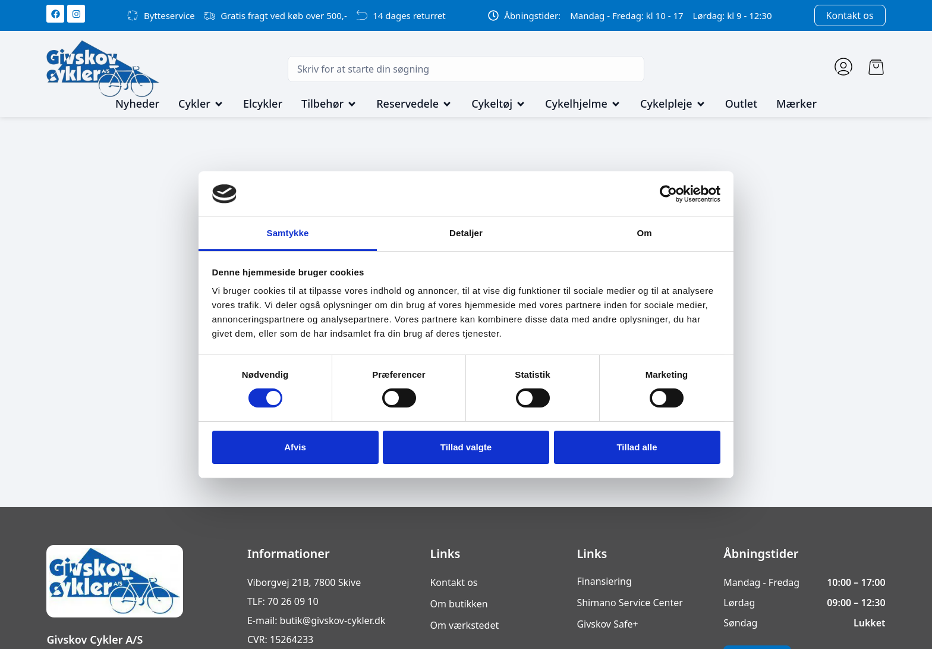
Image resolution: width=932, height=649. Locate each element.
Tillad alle (636, 447)
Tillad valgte (466, 447)
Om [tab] (644, 233)
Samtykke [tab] (288, 233)
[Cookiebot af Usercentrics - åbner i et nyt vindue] (668, 194)
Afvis (295, 447)
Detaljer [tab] (466, 233)
